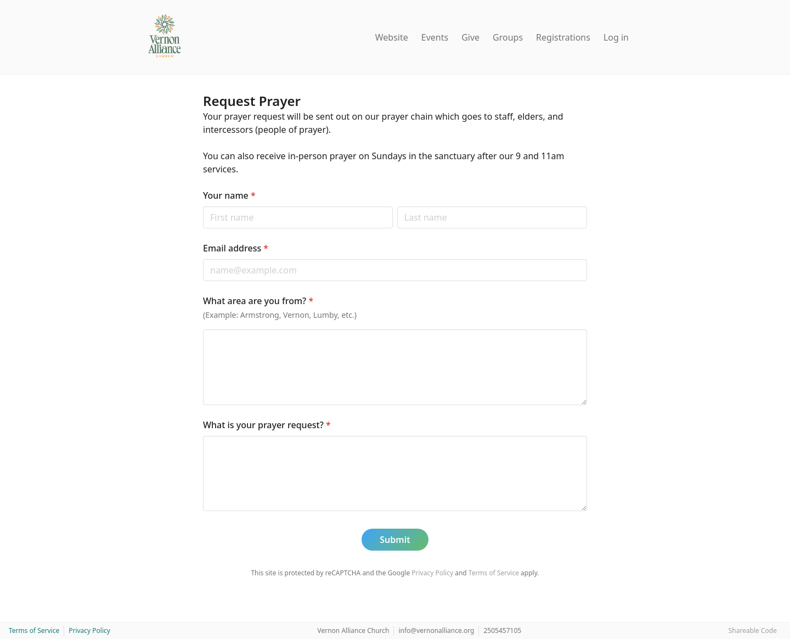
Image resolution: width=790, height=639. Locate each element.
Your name (229, 195)
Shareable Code (753, 630)
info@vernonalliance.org (436, 630)
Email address (235, 248)
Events (434, 37)
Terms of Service (494, 573)
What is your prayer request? (267, 425)
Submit (395, 540)
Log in (616, 37)
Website (391, 37)
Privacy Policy (432, 573)
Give (470, 37)
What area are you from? (258, 301)
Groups (508, 37)
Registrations (563, 37)
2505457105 (502, 630)
